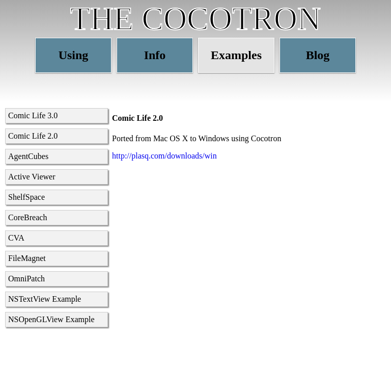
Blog (318, 55)
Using (74, 55)
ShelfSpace (26, 197)
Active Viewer (31, 176)
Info (155, 55)
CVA (16, 237)
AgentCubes (28, 156)
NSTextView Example (44, 299)
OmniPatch (26, 278)
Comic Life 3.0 (33, 115)
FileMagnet (27, 258)
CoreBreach (27, 217)
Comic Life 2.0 (33, 136)
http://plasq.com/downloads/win (164, 155)
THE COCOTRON (195, 19)
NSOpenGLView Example (51, 319)
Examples (236, 55)
